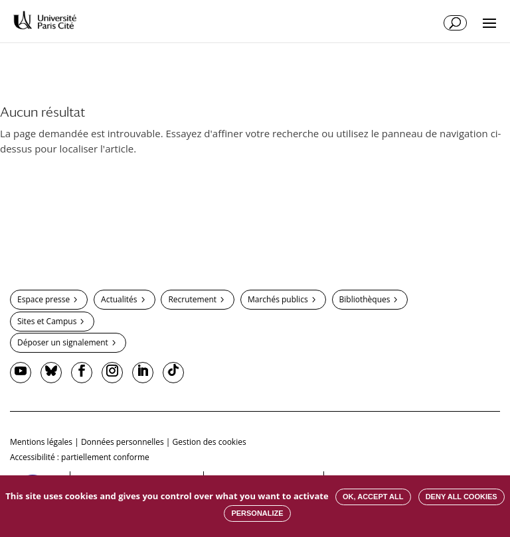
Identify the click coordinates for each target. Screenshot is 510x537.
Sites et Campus (46, 321)
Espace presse (43, 299)
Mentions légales (41, 442)
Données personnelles (122, 442)
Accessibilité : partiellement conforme (79, 457)
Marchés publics (278, 299)
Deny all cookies (461, 497)
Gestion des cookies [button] (209, 442)
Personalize (257, 513)
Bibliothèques (364, 299)
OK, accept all (373, 497)
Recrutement (192, 299)
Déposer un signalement (62, 342)
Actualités (119, 299)
